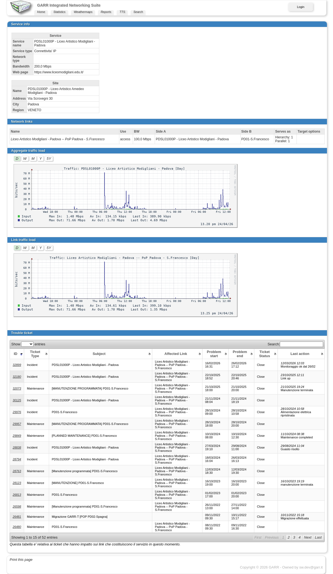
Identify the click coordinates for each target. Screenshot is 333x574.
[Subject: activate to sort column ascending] (100, 354)
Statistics (59, 11)
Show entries (28, 344)
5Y (49, 158)
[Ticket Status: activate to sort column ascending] (266, 354)
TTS (122, 11)
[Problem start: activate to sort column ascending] (215, 354)
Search (138, 11)
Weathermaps (83, 11)
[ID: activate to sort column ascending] (17, 354)
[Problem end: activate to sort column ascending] (241, 354)
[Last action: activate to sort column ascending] (301, 354)
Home (41, 11)
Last (318, 537)
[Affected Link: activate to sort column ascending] (177, 354)
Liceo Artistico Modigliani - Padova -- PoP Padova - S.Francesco (58, 139)
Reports (106, 11)
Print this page (21, 560)
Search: (295, 344)
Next (308, 537)
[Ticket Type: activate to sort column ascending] (36, 354)
